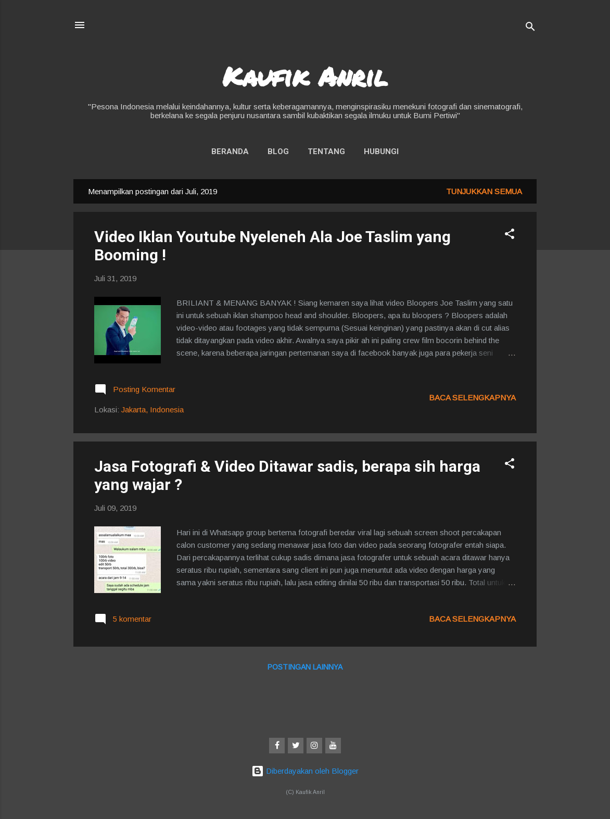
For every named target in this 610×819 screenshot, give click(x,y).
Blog (278, 151)
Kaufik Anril (305, 76)
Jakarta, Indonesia (152, 409)
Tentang (326, 151)
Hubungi (381, 151)
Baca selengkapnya (472, 397)
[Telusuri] (530, 28)
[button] (509, 236)
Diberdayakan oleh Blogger (305, 770)
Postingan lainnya (305, 667)
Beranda (230, 151)
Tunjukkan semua (484, 191)
